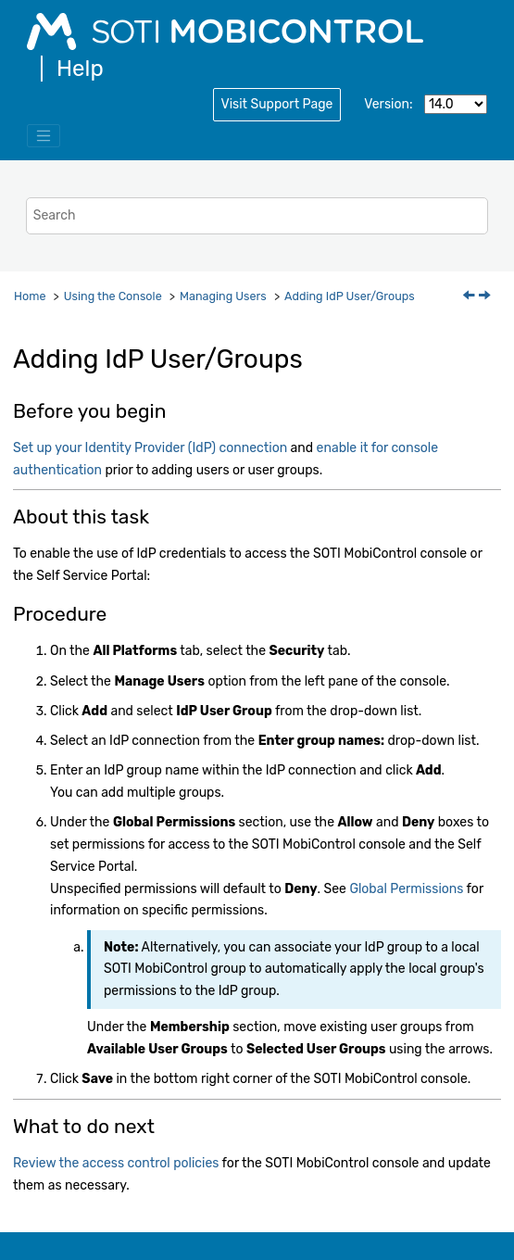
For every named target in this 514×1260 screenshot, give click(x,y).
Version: (388, 104)
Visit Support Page (277, 104)
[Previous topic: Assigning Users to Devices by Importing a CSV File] (470, 297)
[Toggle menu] (43, 136)
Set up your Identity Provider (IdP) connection (150, 448)
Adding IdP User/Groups (349, 296)
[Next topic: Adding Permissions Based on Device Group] (486, 297)
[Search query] (257, 215)
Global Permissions (406, 889)
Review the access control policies (116, 1163)
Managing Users (223, 296)
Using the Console (113, 296)
